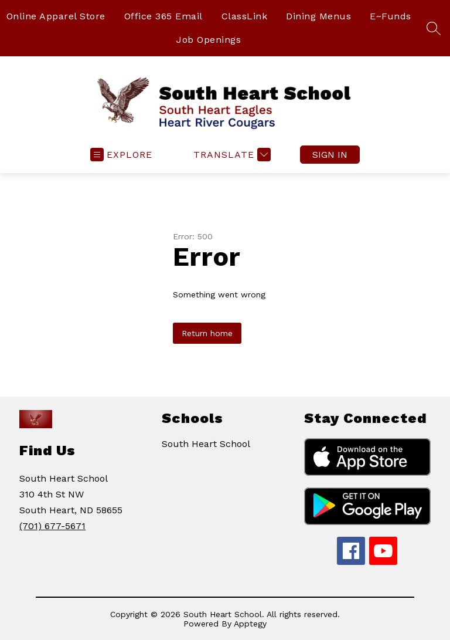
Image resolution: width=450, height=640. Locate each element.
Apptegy (250, 623)
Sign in (329, 154)
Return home (207, 333)
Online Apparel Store (55, 16)
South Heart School (206, 443)
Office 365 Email (163, 16)
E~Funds (390, 16)
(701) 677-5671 (52, 525)
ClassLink (244, 16)
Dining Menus (318, 16)
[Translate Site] (230, 154)
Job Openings (208, 39)
